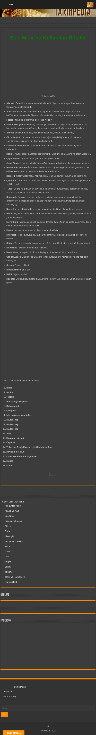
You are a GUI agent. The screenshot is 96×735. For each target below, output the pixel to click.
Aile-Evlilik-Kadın (13, 506)
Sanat (8, 566)
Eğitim (8, 526)
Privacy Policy (9, 696)
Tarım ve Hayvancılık (15, 577)
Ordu (7, 551)
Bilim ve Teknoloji (13, 521)
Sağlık (8, 561)
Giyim (7, 531)
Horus (9, 438)
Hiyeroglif (9, 536)
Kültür (8, 546)
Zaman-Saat (11, 582)
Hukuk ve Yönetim (14, 541)
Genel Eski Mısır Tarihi (13, 501)
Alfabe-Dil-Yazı (12, 511)
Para (7, 556)
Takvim (8, 572)
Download (8, 691)
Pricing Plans (19, 687)
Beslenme (10, 516)
